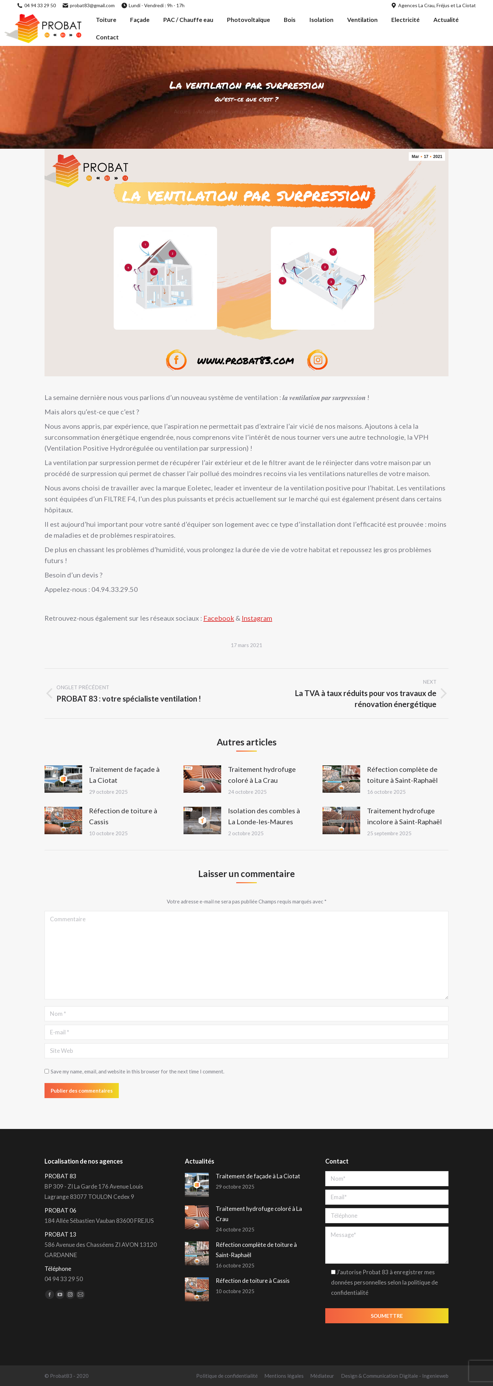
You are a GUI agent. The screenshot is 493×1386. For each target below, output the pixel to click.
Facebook (218, 618)
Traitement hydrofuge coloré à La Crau (262, 774)
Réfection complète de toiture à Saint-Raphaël (402, 774)
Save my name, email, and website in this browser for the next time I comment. (137, 1071)
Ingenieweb (435, 1376)
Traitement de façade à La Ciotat (124, 774)
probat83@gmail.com (89, 5)
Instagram (257, 618)
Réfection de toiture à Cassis (123, 816)
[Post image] (63, 779)
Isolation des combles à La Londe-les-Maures (264, 816)
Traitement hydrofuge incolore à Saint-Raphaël (404, 816)
